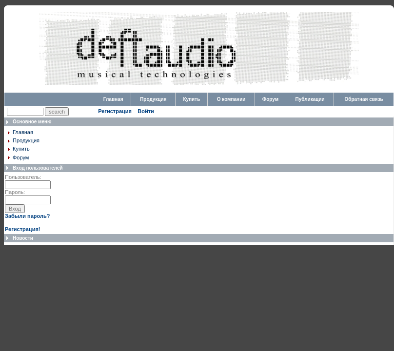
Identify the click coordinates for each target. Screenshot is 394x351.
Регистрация (115, 111)
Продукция (153, 99)
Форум (270, 99)
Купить (191, 99)
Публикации (310, 99)
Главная (113, 99)
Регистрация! (22, 229)
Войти (146, 111)
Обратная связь (363, 99)
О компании (231, 99)
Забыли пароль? (27, 216)
